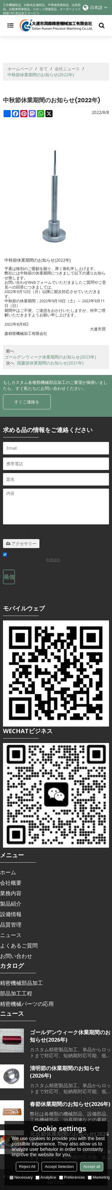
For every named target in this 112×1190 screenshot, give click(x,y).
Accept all (91, 1166)
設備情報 (11, 914)
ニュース (11, 935)
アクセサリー (21, 543)
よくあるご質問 (19, 945)
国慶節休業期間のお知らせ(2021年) (50, 363)
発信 (9, 576)
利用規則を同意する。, (31, 558)
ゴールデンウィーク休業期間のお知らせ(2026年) (70, 1036)
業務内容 (11, 893)
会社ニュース (67, 68)
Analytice (46, 1177)
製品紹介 (11, 903)
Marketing (99, 1177)
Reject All (27, 1166)
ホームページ (20, 68)
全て (43, 68)
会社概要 (11, 882)
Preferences (72, 1177)
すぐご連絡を (26, 402)
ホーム (8, 872)
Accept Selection (59, 1166)
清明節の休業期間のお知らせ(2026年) (65, 1071)
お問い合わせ (16, 955)
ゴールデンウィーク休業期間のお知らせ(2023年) (50, 357)
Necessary (21, 1177)
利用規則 (53, 559)
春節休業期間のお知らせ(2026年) (70, 1103)
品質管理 (11, 924)
